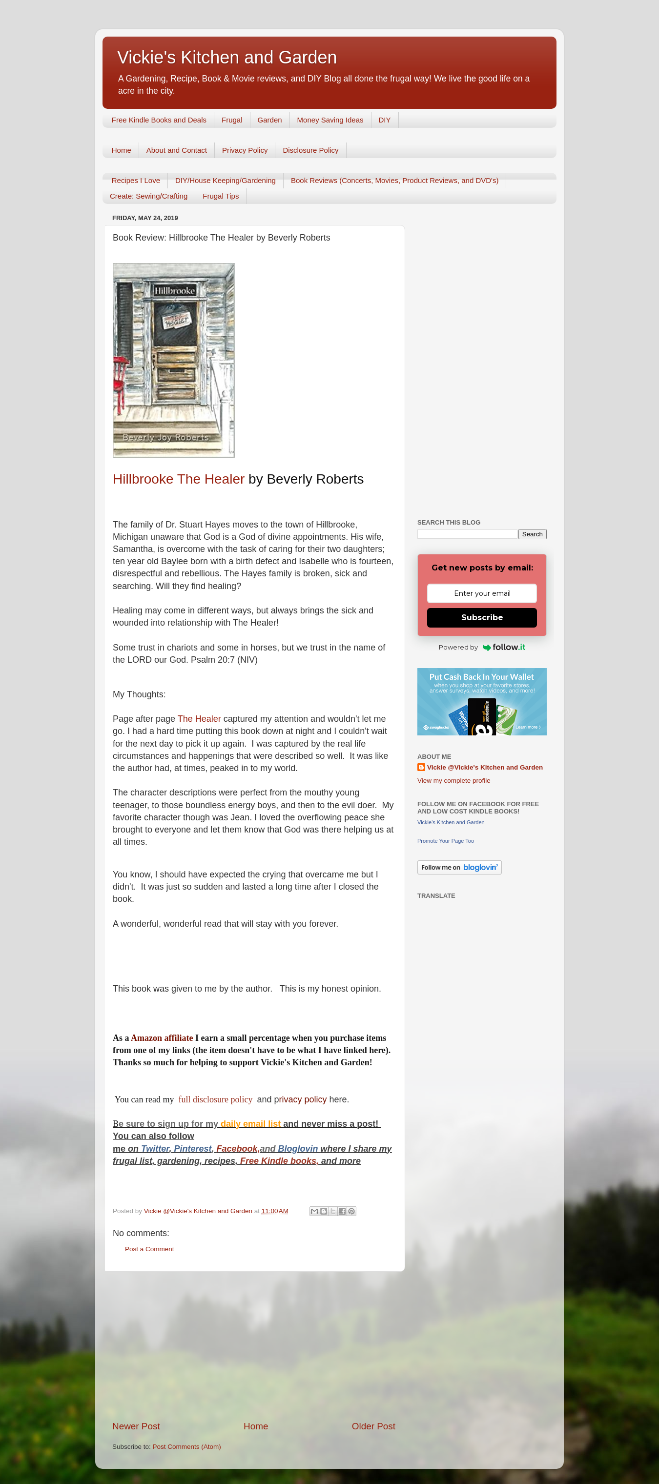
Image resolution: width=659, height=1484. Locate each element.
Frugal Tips (221, 196)
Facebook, (238, 1149)
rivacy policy (303, 1099)
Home (121, 150)
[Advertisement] (254, 1346)
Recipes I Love (136, 180)
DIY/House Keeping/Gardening (225, 180)
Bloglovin (299, 1149)
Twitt (151, 1149)
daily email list (252, 1124)
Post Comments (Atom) (187, 1446)
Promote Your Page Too (445, 841)
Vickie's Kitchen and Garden (227, 57)
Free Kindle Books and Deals (159, 120)
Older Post (373, 1426)
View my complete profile (454, 780)
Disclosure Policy (310, 150)
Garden (270, 120)
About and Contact (176, 150)
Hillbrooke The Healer (179, 479)
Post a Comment (149, 1249)
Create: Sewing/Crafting (148, 196)
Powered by (482, 647)
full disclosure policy (216, 1099)
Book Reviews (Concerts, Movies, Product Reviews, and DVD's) (395, 180)
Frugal (232, 120)
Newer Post (136, 1426)
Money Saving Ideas (330, 120)
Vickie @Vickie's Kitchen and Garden (485, 767)
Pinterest (192, 1149)
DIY (385, 120)
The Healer (199, 719)
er (165, 1149)
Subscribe (482, 617)
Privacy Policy (245, 150)
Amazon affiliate (162, 1038)
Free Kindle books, (279, 1161)
